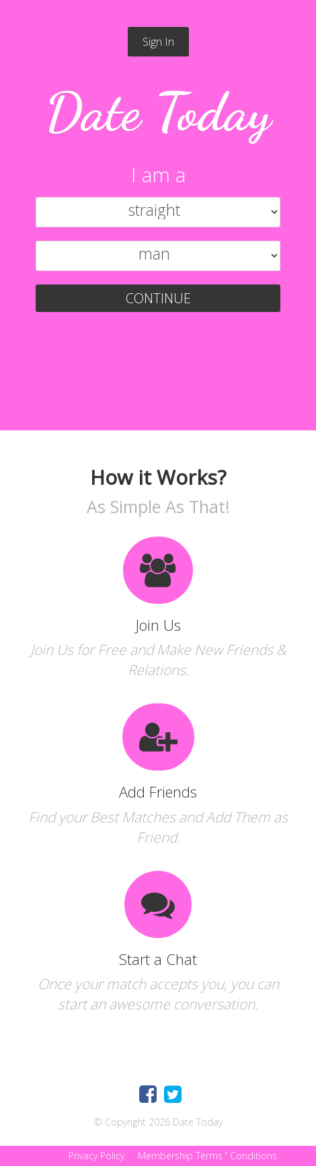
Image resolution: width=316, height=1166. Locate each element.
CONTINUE (158, 298)
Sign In (158, 41)
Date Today (158, 111)
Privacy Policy (95, 1155)
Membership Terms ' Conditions (206, 1155)
